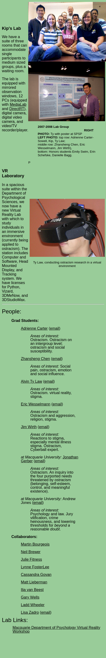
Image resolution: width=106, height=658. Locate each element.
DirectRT (16, 109)
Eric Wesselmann (35, 404)
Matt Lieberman (34, 582)
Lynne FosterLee (35, 567)
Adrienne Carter (34, 328)
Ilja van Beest (32, 590)
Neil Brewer (31, 552)
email (54, 328)
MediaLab (18, 104)
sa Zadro (31, 612)
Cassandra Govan (36, 575)
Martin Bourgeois (35, 544)
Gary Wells (30, 597)
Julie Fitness (31, 559)
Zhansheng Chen (35, 359)
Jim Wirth (29, 427)
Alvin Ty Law (31, 381)
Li (22, 612)
